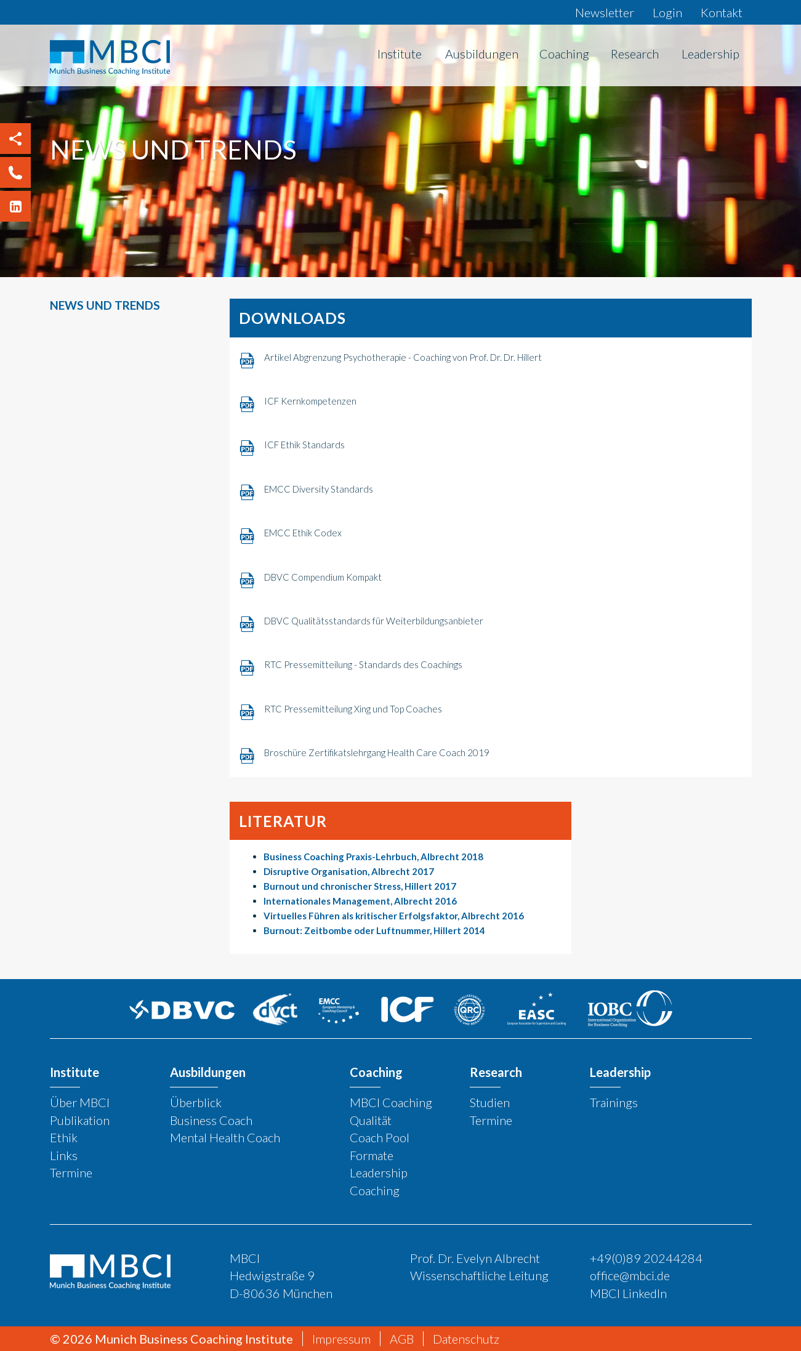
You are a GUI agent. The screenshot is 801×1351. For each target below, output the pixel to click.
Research (635, 53)
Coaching (564, 53)
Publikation (80, 1119)
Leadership (710, 53)
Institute (399, 53)
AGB (402, 1338)
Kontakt (722, 12)
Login (667, 12)
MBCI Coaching (391, 1102)
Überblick (196, 1102)
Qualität (371, 1119)
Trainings (614, 1102)
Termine (71, 1172)
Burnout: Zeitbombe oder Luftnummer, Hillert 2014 (374, 930)
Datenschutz (466, 1338)
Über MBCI (80, 1102)
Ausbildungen (481, 53)
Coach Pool (379, 1137)
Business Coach (211, 1119)
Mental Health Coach (225, 1137)
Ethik (64, 1137)
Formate (371, 1154)
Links (64, 1154)
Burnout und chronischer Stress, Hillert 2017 (360, 886)
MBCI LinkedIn (628, 1292)
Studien (490, 1102)
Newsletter (604, 12)
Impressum (341, 1338)
